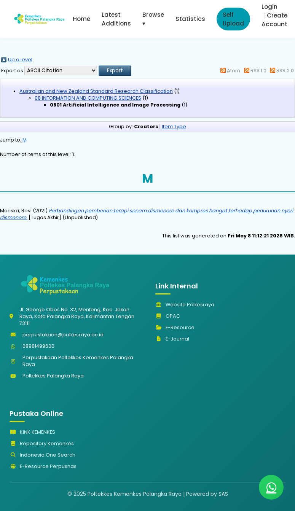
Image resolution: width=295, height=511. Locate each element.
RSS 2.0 (285, 70)
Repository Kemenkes (42, 443)
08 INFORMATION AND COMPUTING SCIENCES (88, 98)
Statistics (190, 19)
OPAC (167, 316)
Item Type (174, 126)
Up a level (20, 59)
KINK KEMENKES (32, 432)
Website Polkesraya (184, 304)
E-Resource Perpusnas (43, 466)
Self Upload (233, 19)
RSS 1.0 (258, 70)
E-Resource (175, 327)
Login (269, 7)
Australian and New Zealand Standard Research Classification (96, 91)
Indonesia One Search (42, 455)
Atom (233, 70)
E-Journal (172, 339)
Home (81, 19)
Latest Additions (116, 19)
